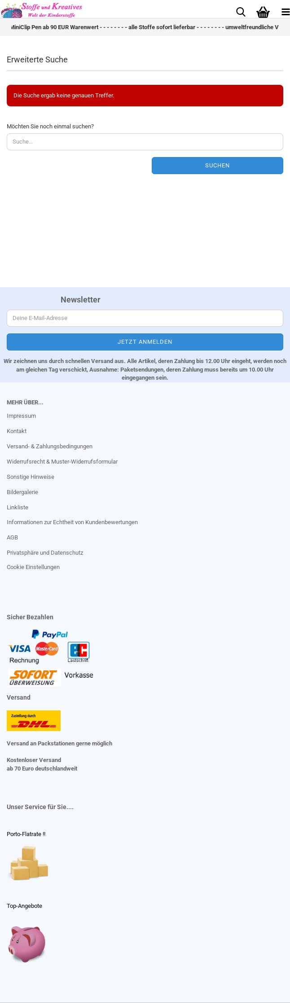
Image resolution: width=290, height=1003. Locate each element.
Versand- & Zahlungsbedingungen (49, 446)
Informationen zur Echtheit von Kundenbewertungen (72, 522)
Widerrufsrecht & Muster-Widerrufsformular (62, 461)
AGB (12, 537)
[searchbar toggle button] (240, 11)
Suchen (217, 165)
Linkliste (17, 507)
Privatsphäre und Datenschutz (45, 552)
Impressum (21, 415)
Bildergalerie (22, 492)
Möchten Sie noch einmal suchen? (50, 126)
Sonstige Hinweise (30, 476)
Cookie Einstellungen (33, 567)
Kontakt (16, 431)
